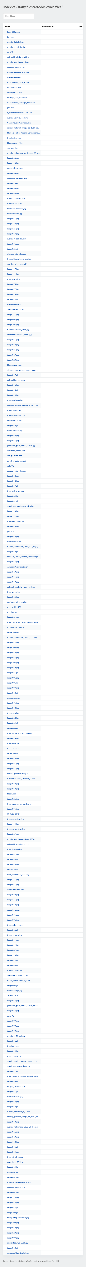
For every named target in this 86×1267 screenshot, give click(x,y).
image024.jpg (13, 395)
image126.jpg (13, 955)
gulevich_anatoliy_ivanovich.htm (21, 587)
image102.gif (12, 1212)
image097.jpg (13, 688)
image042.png (13, 1227)
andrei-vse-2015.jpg (15, 309)
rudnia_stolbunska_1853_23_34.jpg (22, 1127)
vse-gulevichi (12, 148)
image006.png (13, 158)
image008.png (13, 319)
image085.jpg (13, 597)
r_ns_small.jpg (13, 748)
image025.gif (12, 249)
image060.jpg (13, 435)
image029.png (13, 536)
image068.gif (12, 693)
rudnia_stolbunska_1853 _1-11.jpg (22, 637)
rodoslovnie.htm (14, 910)
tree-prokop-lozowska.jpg (18, 1217)
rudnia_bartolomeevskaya (18, 62)
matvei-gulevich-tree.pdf (17, 773)
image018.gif (12, 1106)
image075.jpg (13, 284)
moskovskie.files (14, 87)
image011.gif (12, 1091)
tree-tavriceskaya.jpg (16, 829)
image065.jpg (13, 193)
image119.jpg (13, 572)
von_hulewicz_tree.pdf (16, 264)
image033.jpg (13, 708)
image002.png (13, 950)
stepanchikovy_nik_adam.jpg (19, 334)
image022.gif (12, 1207)
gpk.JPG (10, 466)
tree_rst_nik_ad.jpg (15, 1157)
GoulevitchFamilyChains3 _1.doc (21, 778)
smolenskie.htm (14, 304)
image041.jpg (13, 339)
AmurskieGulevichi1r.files (18, 72)
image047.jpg (13, 1192)
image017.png (13, 234)
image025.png (13, 1202)
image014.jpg (13, 1051)
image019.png (13, 355)
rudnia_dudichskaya (15, 42)
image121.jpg (13, 879)
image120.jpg (13, 1233)
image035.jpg (13, 173)
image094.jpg (13, 738)
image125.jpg (13, 229)
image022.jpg (13, 642)
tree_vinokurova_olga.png (18, 874)
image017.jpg (13, 884)
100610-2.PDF (13, 814)
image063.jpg (13, 1122)
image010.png (13, 652)
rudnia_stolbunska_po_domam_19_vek (23, 153)
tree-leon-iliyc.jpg (14, 990)
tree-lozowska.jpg (14, 213)
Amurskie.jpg (12, 1172)
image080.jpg (13, 1031)
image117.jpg (13, 269)
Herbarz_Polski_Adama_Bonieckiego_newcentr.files (23, 133)
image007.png (13, 1238)
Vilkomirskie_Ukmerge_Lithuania (21, 102)
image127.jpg (13, 314)
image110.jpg (13, 1137)
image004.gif (12, 723)
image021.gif (12, 672)
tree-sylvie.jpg (13, 743)
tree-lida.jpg (12, 612)
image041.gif (12, 501)
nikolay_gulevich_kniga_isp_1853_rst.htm (23, 1116)
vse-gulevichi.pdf (14, 455)
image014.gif (12, 299)
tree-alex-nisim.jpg (15, 1096)
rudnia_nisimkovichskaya (17, 118)
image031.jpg (13, 768)
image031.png (13, 244)
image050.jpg (13, 864)
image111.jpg (13, 274)
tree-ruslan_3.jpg (14, 203)
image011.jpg (13, 1132)
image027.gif (12, 1071)
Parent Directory (14, 32)
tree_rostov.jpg (13, 279)
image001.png (13, 678)
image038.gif (12, 859)
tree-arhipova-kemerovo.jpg (19, 259)
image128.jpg (13, 511)
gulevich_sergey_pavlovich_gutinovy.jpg (23, 405)
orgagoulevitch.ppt (15, 168)
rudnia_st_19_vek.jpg (16, 1036)
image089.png (13, 834)
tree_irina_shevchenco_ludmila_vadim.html (23, 622)
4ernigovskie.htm (14, 420)
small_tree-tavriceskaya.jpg (18, 1066)
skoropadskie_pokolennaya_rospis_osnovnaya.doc (23, 370)
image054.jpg (13, 1167)
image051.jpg (13, 218)
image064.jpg (13, 496)
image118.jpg (13, 163)
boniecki (10, 37)
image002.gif (12, 985)
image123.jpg (13, 1197)
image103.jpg (13, 662)
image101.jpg (13, 920)
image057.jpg (13, 561)
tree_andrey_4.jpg (14, 925)
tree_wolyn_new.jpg (15, 491)
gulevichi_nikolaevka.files (18, 57)
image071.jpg (13, 703)
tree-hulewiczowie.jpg (16, 208)
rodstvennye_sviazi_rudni (18, 82)
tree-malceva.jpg (14, 410)
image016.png (13, 1101)
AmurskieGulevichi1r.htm (18, 1253)
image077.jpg (13, 289)
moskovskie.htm (14, 698)
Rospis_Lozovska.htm (16, 1086)
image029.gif (12, 960)
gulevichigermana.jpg (16, 380)
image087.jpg (13, 1010)
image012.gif (12, 1248)
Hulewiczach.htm (14, 365)
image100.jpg (13, 647)
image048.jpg (13, 481)
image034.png (13, 1152)
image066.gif (12, 930)
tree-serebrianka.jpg (15, 521)
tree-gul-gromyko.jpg (16, 415)
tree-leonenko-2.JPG (16, 198)
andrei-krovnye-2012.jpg (17, 975)
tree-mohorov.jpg (14, 935)
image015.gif (12, 390)
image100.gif (12, 753)
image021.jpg (13, 799)
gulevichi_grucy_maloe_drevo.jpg (21, 445)
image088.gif (12, 965)
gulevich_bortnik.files (16, 67)
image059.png (13, 582)
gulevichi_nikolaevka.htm (18, 178)
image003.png (13, 1026)
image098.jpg (13, 526)
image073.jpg (13, 789)
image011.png (13, 940)
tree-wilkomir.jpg (14, 430)
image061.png (13, 617)
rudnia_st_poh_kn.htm (16, 239)
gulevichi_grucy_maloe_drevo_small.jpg (23, 1005)
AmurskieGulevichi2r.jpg (17, 567)
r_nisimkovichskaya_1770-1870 (20, 112)
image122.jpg (13, 223)
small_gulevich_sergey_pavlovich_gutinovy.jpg (23, 1061)
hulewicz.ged (12, 869)
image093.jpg (13, 294)
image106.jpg (13, 632)
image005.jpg (13, 718)
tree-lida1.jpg (13, 1046)
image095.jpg (13, 809)
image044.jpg (13, 1000)
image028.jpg (13, 894)
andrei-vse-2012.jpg (15, 1162)
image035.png (13, 915)
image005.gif (12, 1147)
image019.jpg (13, 667)
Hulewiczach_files (14, 143)
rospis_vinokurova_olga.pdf (18, 980)
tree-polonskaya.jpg (15, 819)
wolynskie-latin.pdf (15, 889)
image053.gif (12, 1081)
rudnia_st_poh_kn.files (16, 47)
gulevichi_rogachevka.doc (18, 844)
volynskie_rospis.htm (16, 450)
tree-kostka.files (14, 138)
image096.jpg (13, 385)
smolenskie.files (14, 77)
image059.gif (12, 486)
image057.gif (12, 375)
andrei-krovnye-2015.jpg (17, 1243)
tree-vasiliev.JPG (14, 607)
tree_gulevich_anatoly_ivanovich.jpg (22, 1076)
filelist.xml (11, 794)
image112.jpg (13, 516)
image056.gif (12, 1041)
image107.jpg (13, 1021)
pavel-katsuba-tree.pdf (17, 461)
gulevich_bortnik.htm (16, 1187)
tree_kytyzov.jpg (14, 1056)
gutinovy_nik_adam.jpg (17, 602)
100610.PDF (12, 995)
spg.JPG (10, 1016)
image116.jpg (13, 899)
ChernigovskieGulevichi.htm (19, 1182)
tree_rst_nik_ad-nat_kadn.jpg (19, 733)
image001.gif (12, 683)
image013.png (13, 758)
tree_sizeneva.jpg (14, 849)
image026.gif (12, 183)
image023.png (13, 476)
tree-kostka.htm (14, 541)
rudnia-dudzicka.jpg (15, 627)
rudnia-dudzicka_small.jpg (18, 329)
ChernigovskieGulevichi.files (19, 123)
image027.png (13, 657)
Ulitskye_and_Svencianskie (18, 97)
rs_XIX (10, 52)
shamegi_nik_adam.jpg (16, 254)
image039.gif (12, 425)
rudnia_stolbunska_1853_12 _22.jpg (22, 546)
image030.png (13, 188)
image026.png (13, 349)
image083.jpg (13, 784)
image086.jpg (13, 440)
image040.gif (12, 728)
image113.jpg (13, 1142)
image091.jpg (13, 763)
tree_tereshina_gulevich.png (19, 804)
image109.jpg (13, 1222)
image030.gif (12, 551)
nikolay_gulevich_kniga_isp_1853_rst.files (23, 128)
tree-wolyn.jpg (13, 592)
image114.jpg (13, 824)
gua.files (10, 107)
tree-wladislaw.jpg (15, 400)
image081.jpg (13, 854)
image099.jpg (13, 945)
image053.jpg (13, 904)
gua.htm (10, 531)
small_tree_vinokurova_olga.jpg (20, 506)
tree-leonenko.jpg (14, 970)
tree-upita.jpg (13, 713)
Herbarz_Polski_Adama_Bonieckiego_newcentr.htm (23, 556)
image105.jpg (13, 324)
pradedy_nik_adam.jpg (16, 471)
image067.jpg (13, 1177)
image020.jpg (13, 360)
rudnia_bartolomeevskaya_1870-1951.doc (23, 839)
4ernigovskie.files (14, 92)
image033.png (13, 344)
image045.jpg (13, 577)
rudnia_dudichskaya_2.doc (18, 1111)
